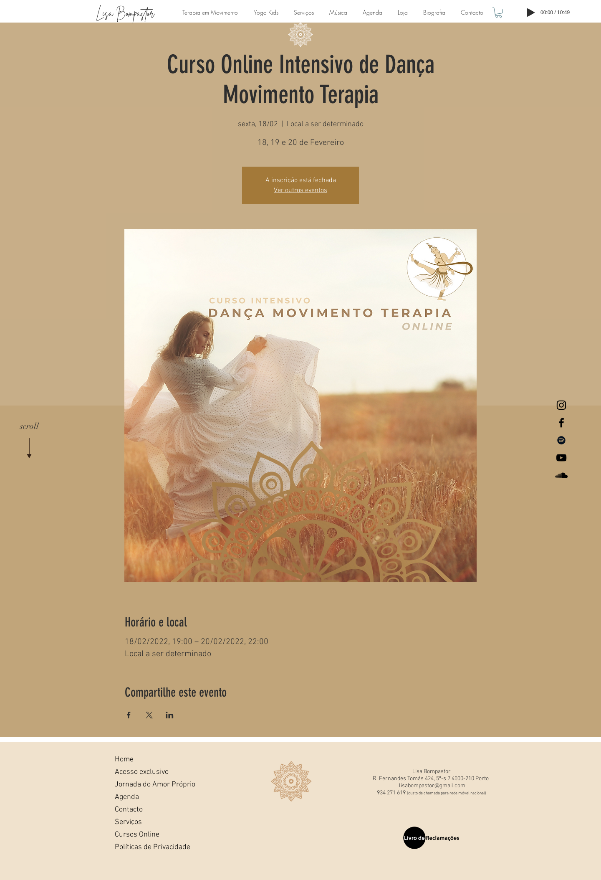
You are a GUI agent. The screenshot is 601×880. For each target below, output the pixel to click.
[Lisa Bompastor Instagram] (561, 405)
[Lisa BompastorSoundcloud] (561, 475)
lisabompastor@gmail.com (432, 785)
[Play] (531, 12)
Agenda (127, 797)
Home (124, 759)
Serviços (128, 822)
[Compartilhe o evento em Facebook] (129, 715)
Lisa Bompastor (125, 13)
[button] (498, 13)
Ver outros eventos (300, 190)
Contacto (129, 809)
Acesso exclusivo (142, 772)
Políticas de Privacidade (143, 847)
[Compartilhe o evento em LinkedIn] (170, 715)
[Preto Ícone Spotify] (561, 440)
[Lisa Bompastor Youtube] (561, 457)
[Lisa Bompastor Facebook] (561, 422)
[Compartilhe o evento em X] (149, 715)
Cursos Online (137, 834)
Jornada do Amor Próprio (143, 784)
